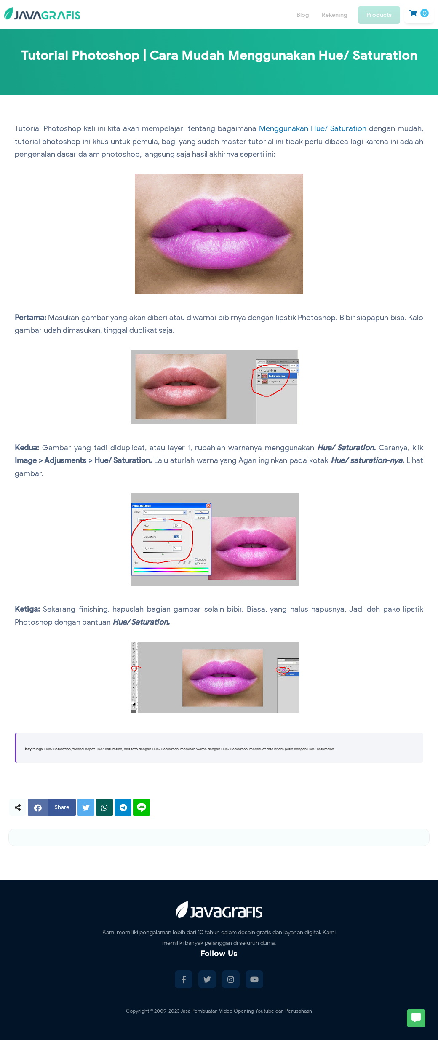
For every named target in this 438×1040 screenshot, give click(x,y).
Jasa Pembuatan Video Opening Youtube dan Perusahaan (246, 1011)
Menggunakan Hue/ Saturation (312, 128)
